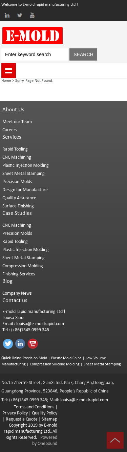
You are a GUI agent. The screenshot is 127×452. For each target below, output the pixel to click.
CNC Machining (16, 157)
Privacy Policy (15, 413)
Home (6, 81)
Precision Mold (35, 358)
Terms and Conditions (34, 407)
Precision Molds (17, 181)
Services (11, 137)
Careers (9, 130)
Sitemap (49, 419)
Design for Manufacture (25, 190)
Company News (16, 293)
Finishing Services (18, 274)
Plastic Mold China (66, 358)
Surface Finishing (18, 206)
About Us (13, 110)
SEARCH (83, 54)
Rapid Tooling (15, 149)
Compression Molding (22, 266)
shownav (8, 70)
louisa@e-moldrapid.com (40, 323)
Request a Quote (21, 419)
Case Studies (17, 213)
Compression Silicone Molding (55, 364)
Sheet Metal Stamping (23, 173)
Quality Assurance (19, 198)
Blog (7, 281)
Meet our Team (17, 122)
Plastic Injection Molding (25, 165)
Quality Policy (44, 413)
